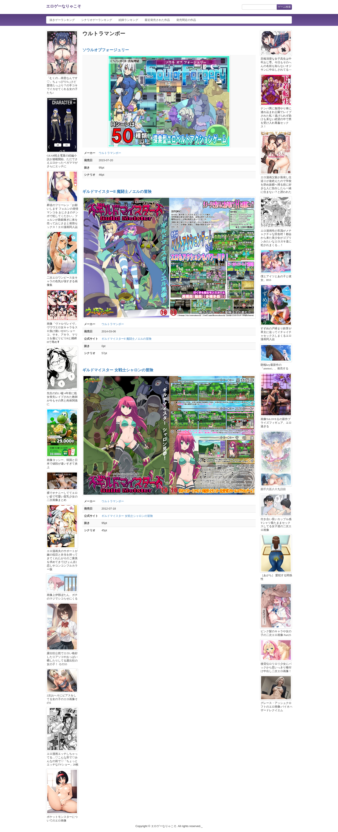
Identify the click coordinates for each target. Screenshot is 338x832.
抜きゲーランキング (62, 20)
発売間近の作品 (186, 20)
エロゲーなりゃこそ (63, 6)
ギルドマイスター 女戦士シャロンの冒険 (117, 370)
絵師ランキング (128, 20)
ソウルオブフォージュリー (105, 50)
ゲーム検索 (284, 6)
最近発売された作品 (157, 20)
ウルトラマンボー (110, 153)
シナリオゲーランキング (96, 20)
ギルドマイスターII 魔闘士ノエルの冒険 (117, 191)
